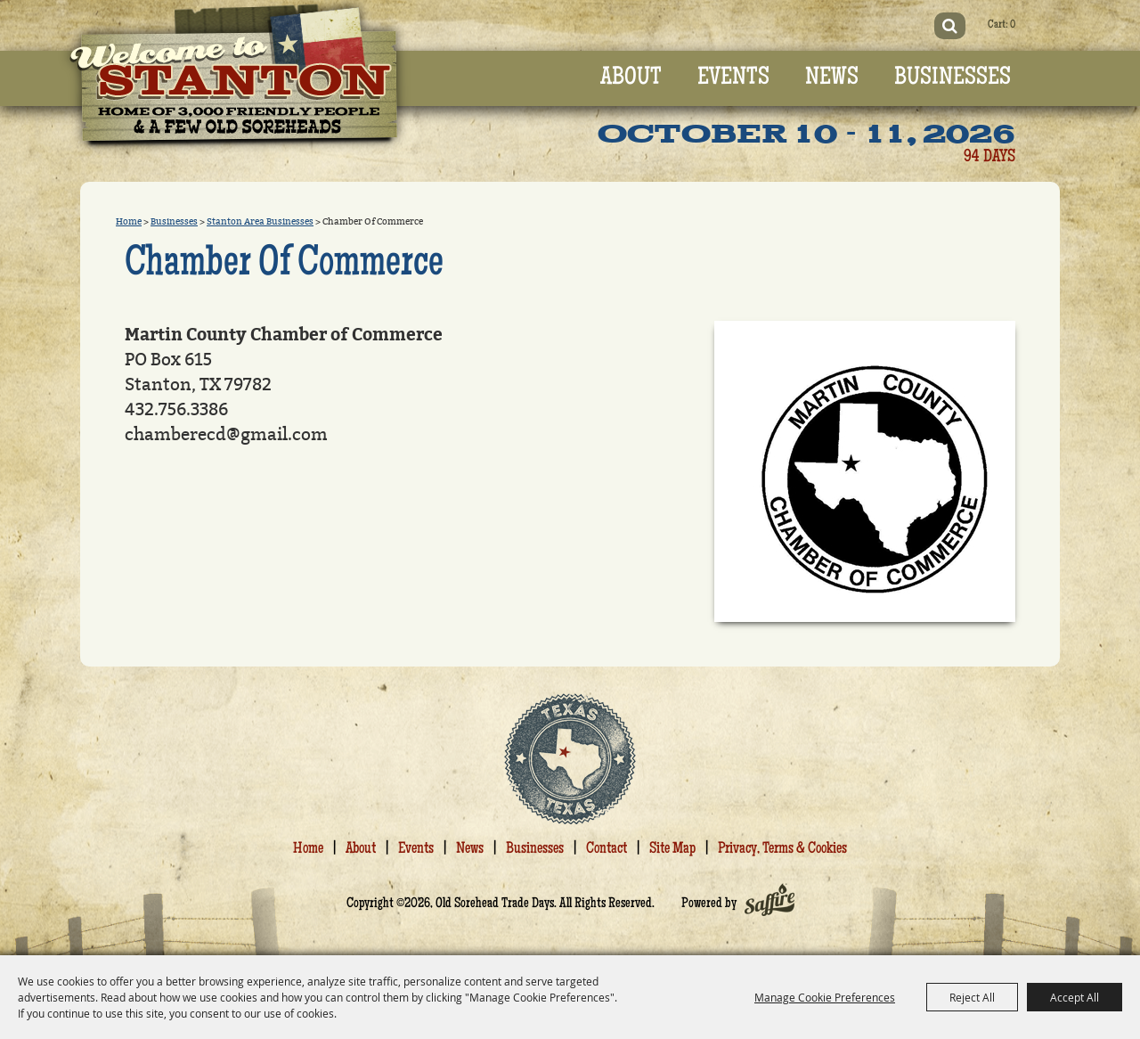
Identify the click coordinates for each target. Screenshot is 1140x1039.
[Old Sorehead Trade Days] (234, 79)
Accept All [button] (1074, 997)
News (832, 78)
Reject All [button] (972, 997)
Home (129, 222)
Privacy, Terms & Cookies (782, 849)
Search (949, 25)
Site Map (672, 849)
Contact (606, 849)
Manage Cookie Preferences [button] (824, 997)
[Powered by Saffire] (769, 904)
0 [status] (1012, 25)
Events (733, 78)
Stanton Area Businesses (260, 222)
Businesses (952, 78)
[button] (864, 471)
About (631, 78)
